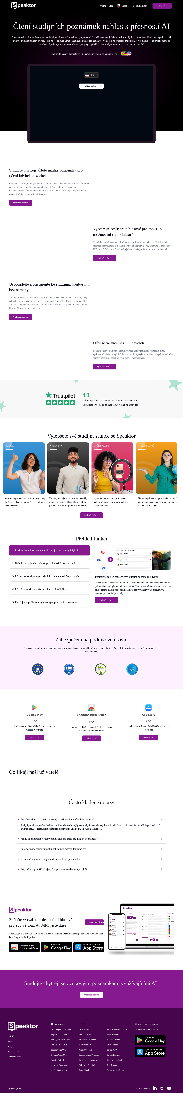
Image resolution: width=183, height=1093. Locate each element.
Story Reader (112, 1045)
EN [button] (89, 75)
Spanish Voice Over (59, 1060)
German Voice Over (59, 1055)
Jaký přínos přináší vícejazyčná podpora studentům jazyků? (54, 869)
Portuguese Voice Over (60, 1040)
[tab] (49, 550)
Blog (110, 6)
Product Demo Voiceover (89, 1055)
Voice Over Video (86, 1050)
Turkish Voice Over (59, 1045)
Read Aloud (84, 1070)
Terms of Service (14, 1057)
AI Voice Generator (59, 1065)
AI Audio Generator (59, 1070)
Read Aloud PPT (114, 1035)
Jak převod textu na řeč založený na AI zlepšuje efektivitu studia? (57, 819)
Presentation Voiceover (88, 1060)
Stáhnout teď (34, 738)
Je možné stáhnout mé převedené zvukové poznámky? (51, 859)
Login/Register (140, 6)
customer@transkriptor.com (146, 1030)
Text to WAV (112, 1050)
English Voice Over (59, 1035)
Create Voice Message (116, 1070)
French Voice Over (58, 1050)
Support (11, 1042)
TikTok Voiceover (86, 1030)
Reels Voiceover (85, 1045)
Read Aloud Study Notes (117, 1030)
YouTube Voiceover (87, 1035)
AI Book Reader (113, 1040)
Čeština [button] (122, 6)
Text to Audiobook (114, 1060)
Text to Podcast (113, 1055)
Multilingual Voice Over (61, 1030)
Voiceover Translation (88, 1065)
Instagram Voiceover (87, 1040)
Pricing (102, 6)
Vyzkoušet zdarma (20, 203)
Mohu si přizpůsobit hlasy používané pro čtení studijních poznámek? (59, 839)
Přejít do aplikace (90, 86)
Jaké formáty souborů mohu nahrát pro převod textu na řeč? (54, 849)
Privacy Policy (14, 1052)
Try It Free (161, 6)
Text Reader (112, 1065)
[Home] (24, 6)
